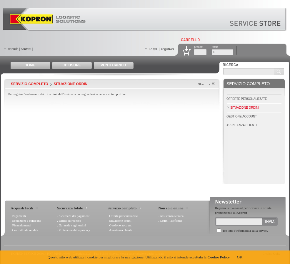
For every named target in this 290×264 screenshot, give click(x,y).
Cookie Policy (218, 257)
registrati (167, 49)
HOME (30, 65)
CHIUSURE (71, 65)
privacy (263, 230)
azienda (13, 49)
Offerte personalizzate (246, 98)
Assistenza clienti (241, 125)
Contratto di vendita (25, 230)
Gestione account (241, 116)
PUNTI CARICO (113, 65)
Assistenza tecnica (172, 216)
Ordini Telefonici (171, 220)
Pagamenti (19, 216)
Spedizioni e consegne (26, 220)
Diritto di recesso (70, 220)
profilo (120, 94)
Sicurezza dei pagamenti (75, 216)
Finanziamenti (21, 225)
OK (240, 257)
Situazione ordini (244, 107)
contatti (26, 49)
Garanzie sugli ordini (72, 225)
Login (153, 49)
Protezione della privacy (74, 230)
